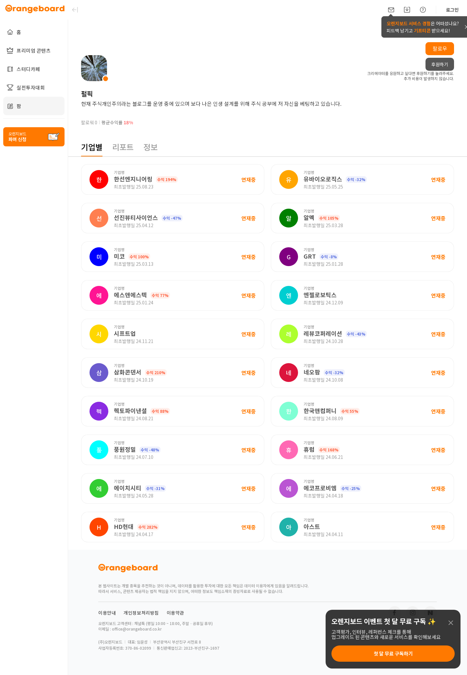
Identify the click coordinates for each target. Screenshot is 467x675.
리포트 (123, 147)
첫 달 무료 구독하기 (393, 653)
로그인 (452, 9)
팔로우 (440, 48)
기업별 (91, 147)
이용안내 (107, 612)
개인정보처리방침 (141, 612)
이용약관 (175, 612)
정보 (150, 147)
